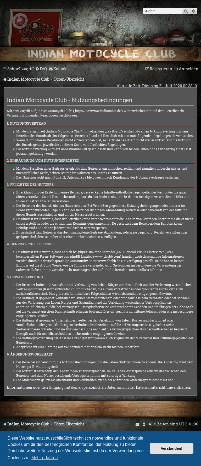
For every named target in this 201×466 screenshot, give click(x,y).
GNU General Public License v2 (140, 252)
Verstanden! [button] (171, 448)
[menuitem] (41, 68)
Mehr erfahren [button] (44, 458)
